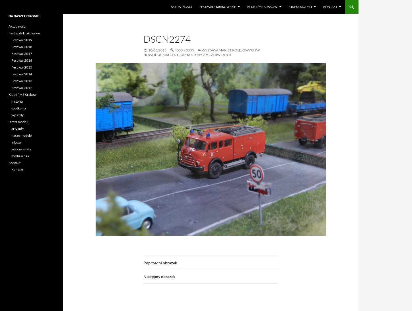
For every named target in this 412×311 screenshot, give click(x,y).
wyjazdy (17, 115)
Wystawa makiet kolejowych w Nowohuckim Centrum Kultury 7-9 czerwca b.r (201, 52)
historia (17, 101)
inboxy (16, 142)
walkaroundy (21, 149)
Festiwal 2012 (21, 88)
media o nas (20, 156)
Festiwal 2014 (21, 74)
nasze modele (21, 135)
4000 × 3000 (184, 50)
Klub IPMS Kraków (262, 7)
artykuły (17, 129)
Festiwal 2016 (21, 60)
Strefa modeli (300, 7)
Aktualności (181, 7)
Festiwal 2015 (21, 67)
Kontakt (330, 7)
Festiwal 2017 (21, 53)
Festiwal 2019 (21, 40)
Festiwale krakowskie (217, 7)
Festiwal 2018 (21, 47)
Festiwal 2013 (21, 81)
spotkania (18, 108)
